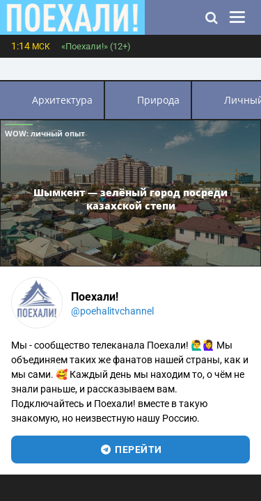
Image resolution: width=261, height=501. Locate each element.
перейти (130, 449)
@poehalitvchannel (112, 311)
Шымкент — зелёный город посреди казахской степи (130, 199)
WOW (45, 133)
